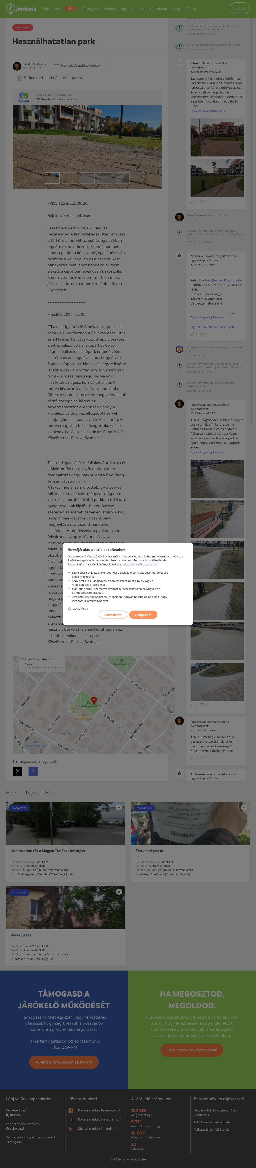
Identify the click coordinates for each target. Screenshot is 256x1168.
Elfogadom (143, 614)
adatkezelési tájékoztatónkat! (139, 564)
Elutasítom (112, 614)
